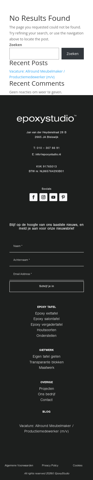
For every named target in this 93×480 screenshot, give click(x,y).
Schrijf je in (46, 286)
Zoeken (15, 44)
